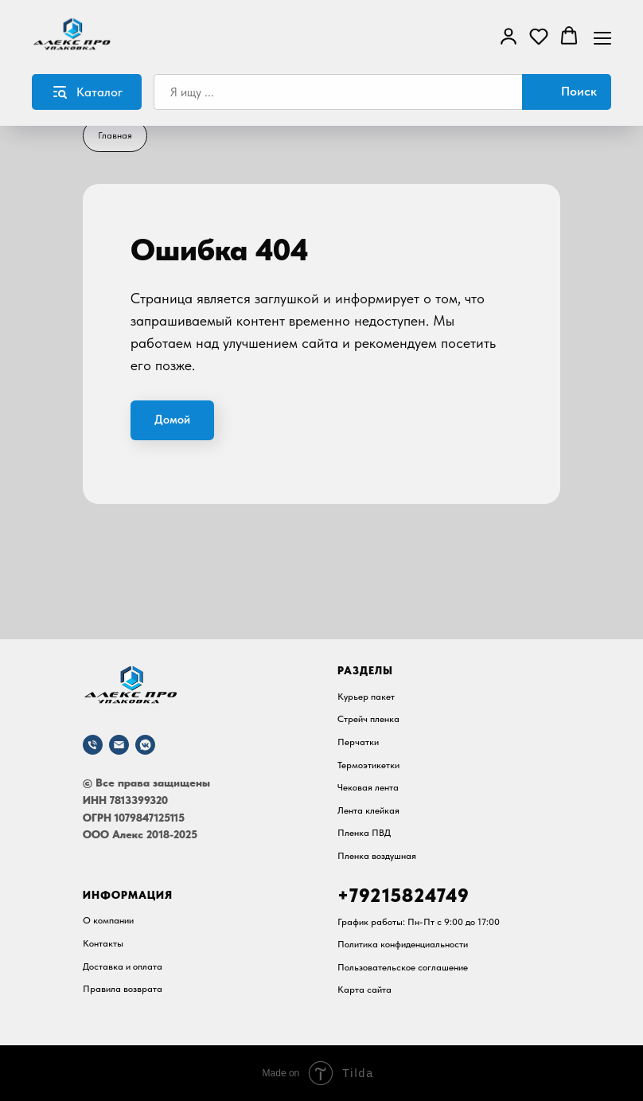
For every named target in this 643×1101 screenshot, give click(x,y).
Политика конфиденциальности (402, 944)
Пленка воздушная (376, 855)
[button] (508, 35)
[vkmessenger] (145, 745)
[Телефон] (93, 745)
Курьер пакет (366, 696)
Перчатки (358, 742)
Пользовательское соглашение (402, 967)
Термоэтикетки (368, 765)
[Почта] (119, 745)
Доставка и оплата (122, 966)
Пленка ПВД (364, 832)
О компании (108, 920)
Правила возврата (122, 988)
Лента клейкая (368, 810)
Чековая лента (368, 787)
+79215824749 (403, 895)
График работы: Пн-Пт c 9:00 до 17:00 (418, 921)
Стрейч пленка (368, 718)
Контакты (103, 943)
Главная (115, 135)
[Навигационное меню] (602, 36)
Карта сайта (364, 989)
